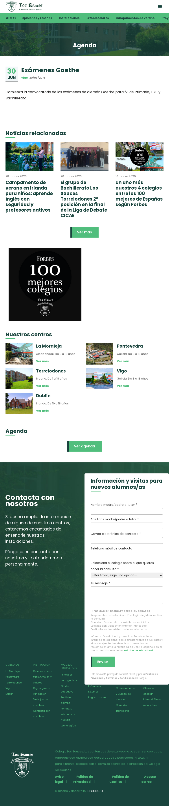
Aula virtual (150, 705)
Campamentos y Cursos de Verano (125, 693)
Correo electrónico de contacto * (127, 538)
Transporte (122, 711)
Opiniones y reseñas (37, 18)
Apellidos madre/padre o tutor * (127, 523)
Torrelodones (14, 682)
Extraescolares (97, 18)
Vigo (11, 18)
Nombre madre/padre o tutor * (127, 509)
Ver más (84, 232)
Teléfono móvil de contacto (127, 552)
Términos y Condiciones (120, 678)
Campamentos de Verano (135, 18)
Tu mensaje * (127, 592)
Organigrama (41, 688)
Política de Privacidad (138, 650)
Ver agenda (84, 446)
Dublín (9, 694)
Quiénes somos (43, 671)
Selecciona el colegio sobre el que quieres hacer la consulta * (127, 569)
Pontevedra (13, 677)
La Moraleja (13, 671)
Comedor (121, 705)
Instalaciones (69, 18)
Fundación (39, 694)
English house (97, 697)
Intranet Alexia (152, 699)
